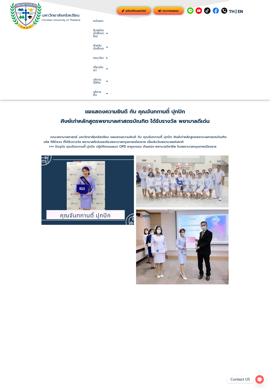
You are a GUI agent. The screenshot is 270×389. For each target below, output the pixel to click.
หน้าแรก (98, 21)
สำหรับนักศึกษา (158, 21)
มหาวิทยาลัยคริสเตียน (60, 15)
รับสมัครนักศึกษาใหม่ (125, 21)
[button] (125, 21)
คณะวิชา (183, 21)
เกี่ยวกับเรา (206, 21)
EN (240, 11)
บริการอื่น (255, 21)
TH (231, 11)
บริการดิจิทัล (231, 21)
